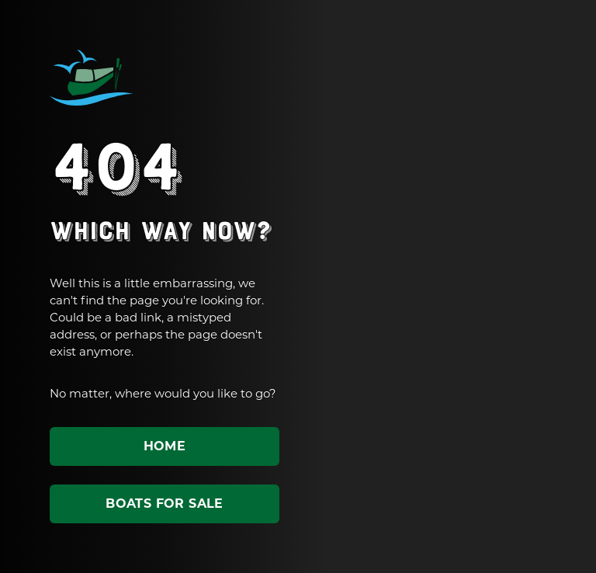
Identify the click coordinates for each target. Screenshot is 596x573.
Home (165, 446)
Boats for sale (165, 503)
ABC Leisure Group (91, 78)
